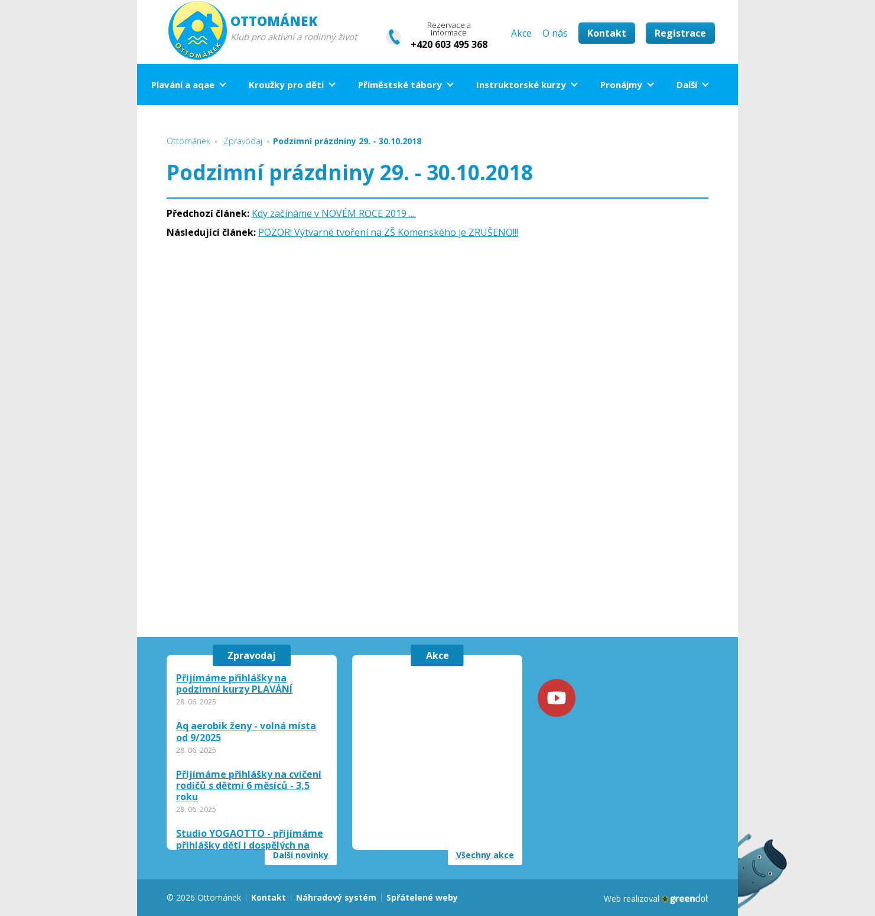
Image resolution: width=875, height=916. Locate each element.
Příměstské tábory (400, 84)
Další (686, 84)
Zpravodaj (251, 655)
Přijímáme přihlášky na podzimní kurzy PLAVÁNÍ (234, 684)
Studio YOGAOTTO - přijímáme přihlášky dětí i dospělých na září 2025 (249, 845)
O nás (555, 33)
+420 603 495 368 (449, 44)
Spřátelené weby (422, 897)
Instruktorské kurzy (521, 84)
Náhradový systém (336, 897)
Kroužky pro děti (286, 84)
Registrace (680, 33)
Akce (521, 33)
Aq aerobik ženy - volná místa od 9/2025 (246, 731)
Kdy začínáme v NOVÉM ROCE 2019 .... (334, 213)
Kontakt (606, 33)
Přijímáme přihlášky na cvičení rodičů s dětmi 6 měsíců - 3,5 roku (248, 786)
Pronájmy (621, 84)
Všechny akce (485, 855)
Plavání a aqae (182, 84)
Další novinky (300, 855)
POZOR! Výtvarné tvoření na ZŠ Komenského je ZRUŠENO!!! (388, 232)
